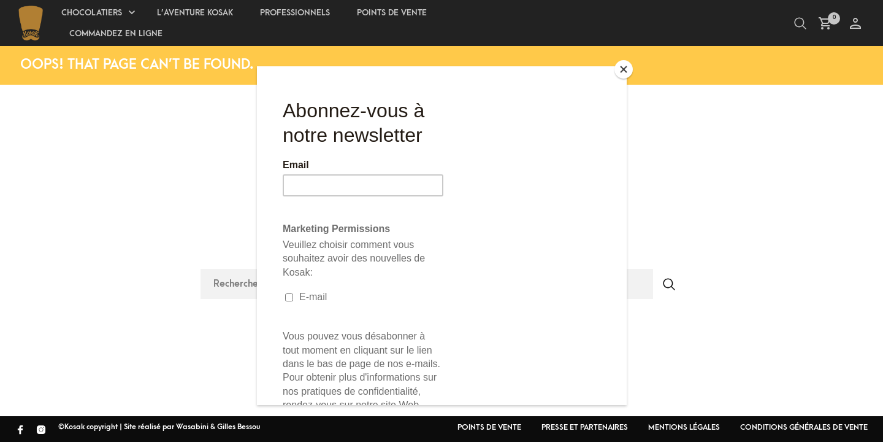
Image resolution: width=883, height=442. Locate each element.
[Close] (623, 69)
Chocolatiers (91, 12)
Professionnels (295, 12)
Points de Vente (392, 12)
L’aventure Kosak (195, 12)
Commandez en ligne (115, 33)
